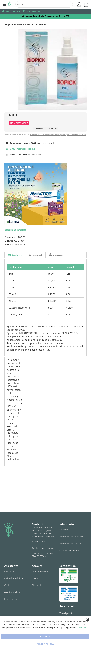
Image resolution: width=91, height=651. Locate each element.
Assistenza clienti (12, 592)
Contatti (8, 585)
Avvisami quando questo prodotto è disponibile (69, 135)
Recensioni (37, 255)
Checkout (36, 585)
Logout (35, 578)
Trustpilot (65, 613)
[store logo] (9, 4)
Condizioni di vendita (69, 550)
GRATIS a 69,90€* (13, 11)
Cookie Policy (81, 627)
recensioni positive (20, 148)
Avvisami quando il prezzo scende (41, 135)
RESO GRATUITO (34, 11)
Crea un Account (40, 571)
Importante (57, 255)
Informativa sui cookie (70, 543)
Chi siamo (64, 529)
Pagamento (9, 571)
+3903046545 (38, 541)
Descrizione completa (16, 229)
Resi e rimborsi (11, 599)
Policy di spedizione (13, 578)
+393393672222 (47, 548)
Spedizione (17, 255)
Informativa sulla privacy (71, 536)
